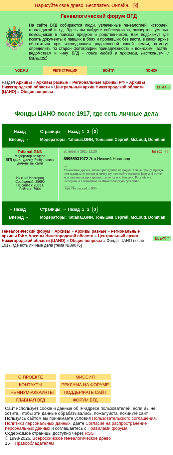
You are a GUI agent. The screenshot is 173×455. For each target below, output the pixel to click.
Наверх (156, 151)
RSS (89, 433)
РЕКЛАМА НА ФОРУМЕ (85, 384)
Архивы (24, 82)
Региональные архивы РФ (99, 82)
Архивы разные (52, 82)
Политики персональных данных (38, 423)
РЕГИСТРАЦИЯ (65, 70)
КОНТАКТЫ (30, 384)
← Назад (17, 131)
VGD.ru (21, 70)
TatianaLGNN (80, 139)
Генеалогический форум (26, 231)
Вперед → (19, 139)
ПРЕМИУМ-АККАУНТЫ (30, 392)
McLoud (138, 139)
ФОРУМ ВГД (85, 400)
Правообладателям (34, 443)
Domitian (156, 139)
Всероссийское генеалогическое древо (72, 438)
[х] (135, 5)
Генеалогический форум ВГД (99, 16)
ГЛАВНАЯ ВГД (30, 400)
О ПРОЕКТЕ (30, 377)
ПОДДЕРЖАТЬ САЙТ (85, 392)
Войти (108, 70)
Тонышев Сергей (112, 139)
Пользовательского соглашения (124, 418)
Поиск (151, 70)
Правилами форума (107, 428)
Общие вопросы (37, 91)
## (166, 151)
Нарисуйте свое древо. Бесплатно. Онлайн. (82, 5)
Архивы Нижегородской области (61, 236)
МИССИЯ (85, 377)
